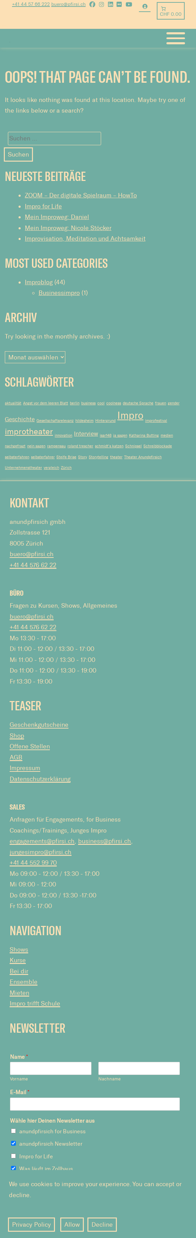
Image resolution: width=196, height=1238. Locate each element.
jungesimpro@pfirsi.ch (41, 852)
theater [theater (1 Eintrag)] (116, 457)
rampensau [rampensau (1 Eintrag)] (56, 446)
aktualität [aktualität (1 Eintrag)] (13, 403)
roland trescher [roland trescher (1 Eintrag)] (80, 446)
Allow (72, 1224)
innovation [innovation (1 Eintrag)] (63, 435)
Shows (19, 949)
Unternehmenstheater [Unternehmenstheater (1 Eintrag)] (23, 468)
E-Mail (19, 1092)
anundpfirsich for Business (52, 1131)
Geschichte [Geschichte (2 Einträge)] (20, 419)
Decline (102, 1224)
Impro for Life (43, 206)
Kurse (18, 960)
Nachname (109, 1078)
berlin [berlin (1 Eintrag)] (74, 403)
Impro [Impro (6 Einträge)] (130, 415)
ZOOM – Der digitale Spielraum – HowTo (81, 195)
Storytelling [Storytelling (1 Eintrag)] (98, 457)
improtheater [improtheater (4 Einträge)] (29, 431)
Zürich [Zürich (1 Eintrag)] (66, 468)
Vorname (19, 1078)
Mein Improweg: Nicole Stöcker (68, 228)
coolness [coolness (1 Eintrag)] (113, 403)
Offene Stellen (30, 746)
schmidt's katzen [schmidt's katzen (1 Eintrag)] (109, 446)
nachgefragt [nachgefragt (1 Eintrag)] (15, 446)
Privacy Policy (31, 1224)
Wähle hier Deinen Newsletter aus (52, 1120)
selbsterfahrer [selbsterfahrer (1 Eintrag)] (43, 457)
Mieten (19, 993)
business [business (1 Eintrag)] (88, 403)
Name (19, 1057)
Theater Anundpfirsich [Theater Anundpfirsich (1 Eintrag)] (143, 457)
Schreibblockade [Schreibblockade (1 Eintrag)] (157, 446)
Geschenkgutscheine (39, 725)
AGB (16, 757)
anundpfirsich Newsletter (51, 1143)
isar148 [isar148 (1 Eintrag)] (105, 435)
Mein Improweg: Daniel (57, 217)
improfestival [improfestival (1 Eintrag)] (156, 421)
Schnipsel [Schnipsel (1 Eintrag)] (133, 446)
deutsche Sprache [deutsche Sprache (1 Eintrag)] (138, 403)
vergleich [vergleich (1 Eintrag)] (51, 468)
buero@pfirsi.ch (32, 554)
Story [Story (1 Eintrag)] (82, 457)
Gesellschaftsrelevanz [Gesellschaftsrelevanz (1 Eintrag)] (55, 421)
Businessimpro (59, 293)
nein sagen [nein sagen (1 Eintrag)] (36, 446)
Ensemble (23, 982)
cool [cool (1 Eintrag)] (101, 403)
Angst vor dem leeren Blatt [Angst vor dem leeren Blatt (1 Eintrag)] (45, 403)
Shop (17, 736)
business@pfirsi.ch (104, 841)
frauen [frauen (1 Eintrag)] (160, 403)
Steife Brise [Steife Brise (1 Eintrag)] (66, 457)
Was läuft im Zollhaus (46, 1169)
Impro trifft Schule (35, 1003)
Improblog (39, 282)
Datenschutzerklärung (40, 779)
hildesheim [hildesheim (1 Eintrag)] (84, 421)
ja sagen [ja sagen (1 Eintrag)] (120, 435)
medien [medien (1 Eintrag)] (167, 435)
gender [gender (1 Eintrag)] (173, 403)
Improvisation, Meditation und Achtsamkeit (85, 238)
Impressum (25, 768)
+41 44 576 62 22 (33, 565)
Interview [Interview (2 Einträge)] (86, 433)
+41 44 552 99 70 (33, 863)
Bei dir (19, 971)
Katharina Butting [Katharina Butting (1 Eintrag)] (144, 435)
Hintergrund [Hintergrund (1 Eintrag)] (105, 421)
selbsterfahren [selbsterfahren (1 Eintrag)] (17, 457)
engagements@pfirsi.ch (42, 841)
